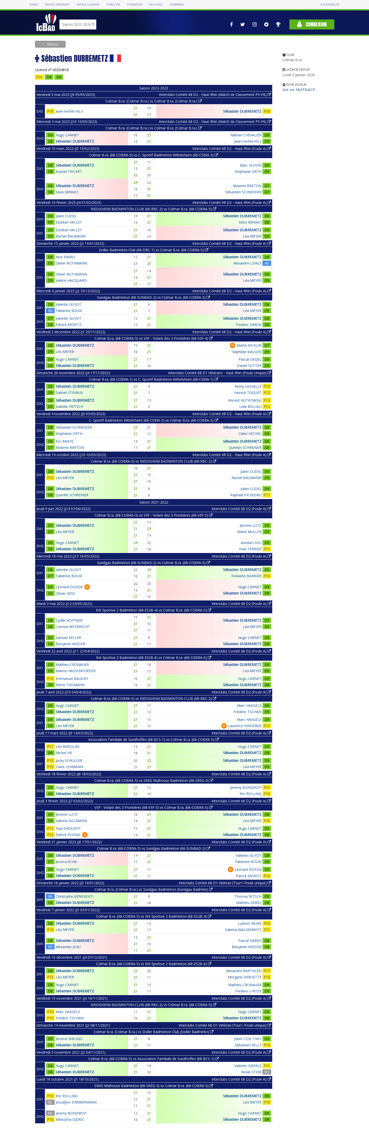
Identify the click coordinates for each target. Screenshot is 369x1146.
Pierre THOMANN (70, 684)
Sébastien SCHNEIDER (243, 192)
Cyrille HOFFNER (69, 620)
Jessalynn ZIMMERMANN (76, 1102)
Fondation (134, 4)
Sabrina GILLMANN (71, 820)
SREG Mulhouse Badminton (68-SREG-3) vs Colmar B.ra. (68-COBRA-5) (153, 1085)
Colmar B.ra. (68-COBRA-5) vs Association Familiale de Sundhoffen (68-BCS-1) (153, 1058)
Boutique (156, 4)
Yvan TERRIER (250, 549)
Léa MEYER (252, 236)
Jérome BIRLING (69, 1038)
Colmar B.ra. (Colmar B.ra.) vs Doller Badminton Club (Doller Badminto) (154, 1031)
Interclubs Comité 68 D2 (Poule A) (241, 508)
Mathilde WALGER (246, 351)
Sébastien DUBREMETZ (242, 111)
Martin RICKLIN (249, 345)
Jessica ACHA (66, 861)
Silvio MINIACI (67, 192)
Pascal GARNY (249, 940)
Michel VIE (64, 752)
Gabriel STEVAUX (69, 392)
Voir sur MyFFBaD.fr (298, 89)
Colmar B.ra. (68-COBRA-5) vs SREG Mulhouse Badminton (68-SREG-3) (153, 780)
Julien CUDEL (66, 216)
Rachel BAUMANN (71, 236)
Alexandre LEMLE (247, 263)
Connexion (312, 24)
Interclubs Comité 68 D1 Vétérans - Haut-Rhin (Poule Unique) (219, 372)
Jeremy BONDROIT (245, 787)
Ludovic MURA (249, 923)
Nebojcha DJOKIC (70, 1119)
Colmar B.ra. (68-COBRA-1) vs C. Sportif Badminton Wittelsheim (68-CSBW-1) (153, 379)
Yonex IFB (113, 4)
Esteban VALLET (69, 222)
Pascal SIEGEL (250, 359)
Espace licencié (88, 4)
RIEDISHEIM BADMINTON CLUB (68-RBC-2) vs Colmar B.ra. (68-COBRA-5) (153, 209)
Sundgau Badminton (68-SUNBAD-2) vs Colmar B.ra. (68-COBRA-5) (153, 297)
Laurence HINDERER (244, 725)
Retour (52, 44)
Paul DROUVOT (68, 828)
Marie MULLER (249, 531)
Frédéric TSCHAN (247, 711)
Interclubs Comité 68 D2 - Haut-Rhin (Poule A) (231, 148)
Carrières (177, 4)
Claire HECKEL (250, 433)
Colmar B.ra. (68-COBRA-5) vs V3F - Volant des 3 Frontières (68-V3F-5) (154, 515)
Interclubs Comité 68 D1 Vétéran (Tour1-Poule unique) (225, 882)
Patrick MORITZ (68, 324)
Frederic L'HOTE (248, 991)
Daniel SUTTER (249, 365)
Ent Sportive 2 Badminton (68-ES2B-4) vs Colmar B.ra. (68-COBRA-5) (153, 610)
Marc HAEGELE (249, 705)
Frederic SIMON (248, 324)
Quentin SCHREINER (245, 447)
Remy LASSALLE (248, 386)
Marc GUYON (250, 165)
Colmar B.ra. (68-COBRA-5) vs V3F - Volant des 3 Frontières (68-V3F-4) (154, 338)
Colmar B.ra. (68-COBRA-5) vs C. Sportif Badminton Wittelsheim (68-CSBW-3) (153, 155)
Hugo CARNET (67, 135)
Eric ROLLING (250, 793)
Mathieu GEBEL (248, 902)
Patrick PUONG (68, 834)
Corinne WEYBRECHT (73, 626)
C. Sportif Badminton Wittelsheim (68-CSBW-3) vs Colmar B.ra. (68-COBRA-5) (153, 420)
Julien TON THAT (247, 1038)
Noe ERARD (65, 257)
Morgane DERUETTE (244, 977)
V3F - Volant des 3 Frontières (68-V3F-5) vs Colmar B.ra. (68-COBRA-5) (154, 807)
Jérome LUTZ (250, 525)
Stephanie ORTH (248, 171)
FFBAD (33, 4)
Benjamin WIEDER (70, 643)
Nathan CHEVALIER (245, 135)
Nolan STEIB (251, 1072)
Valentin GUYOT (68, 304)
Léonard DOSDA (69, 586)
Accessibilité (329, 4)
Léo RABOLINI (67, 746)
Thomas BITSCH (248, 896)
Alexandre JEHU (68, 946)
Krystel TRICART (69, 171)
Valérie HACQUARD (71, 280)
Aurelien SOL (251, 542)
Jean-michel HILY (69, 111)
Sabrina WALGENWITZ (243, 929)
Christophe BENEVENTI (74, 896)
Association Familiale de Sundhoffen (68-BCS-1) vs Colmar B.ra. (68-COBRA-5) (153, 739)
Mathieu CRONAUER (72, 664)
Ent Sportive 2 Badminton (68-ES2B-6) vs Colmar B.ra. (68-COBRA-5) (153, 657)
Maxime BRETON (247, 185)
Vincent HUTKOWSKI (244, 400)
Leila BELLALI (250, 406)
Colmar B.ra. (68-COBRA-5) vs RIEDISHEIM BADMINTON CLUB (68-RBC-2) (153, 461)
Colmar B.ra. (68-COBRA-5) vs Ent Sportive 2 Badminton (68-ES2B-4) (153, 916)
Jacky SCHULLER (69, 760)
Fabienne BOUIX (69, 310)
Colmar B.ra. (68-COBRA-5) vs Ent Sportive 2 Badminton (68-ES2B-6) (153, 963)
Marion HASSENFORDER (76, 670)
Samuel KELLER (68, 637)
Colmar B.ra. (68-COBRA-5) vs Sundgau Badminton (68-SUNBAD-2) (153, 848)
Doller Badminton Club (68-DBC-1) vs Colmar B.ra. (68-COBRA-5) (153, 250)
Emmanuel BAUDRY (72, 678)
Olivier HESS (65, 593)
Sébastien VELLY (248, 1045)
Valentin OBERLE (247, 1065)
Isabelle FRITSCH (69, 406)
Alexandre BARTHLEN (243, 970)
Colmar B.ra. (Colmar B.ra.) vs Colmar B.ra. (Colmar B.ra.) (154, 101)
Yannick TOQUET (247, 392)
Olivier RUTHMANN (71, 263)
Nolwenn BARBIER (246, 575)
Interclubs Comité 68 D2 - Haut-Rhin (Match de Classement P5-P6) (215, 94)
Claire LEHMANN (69, 766)
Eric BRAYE (64, 441)
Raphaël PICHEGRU (245, 495)
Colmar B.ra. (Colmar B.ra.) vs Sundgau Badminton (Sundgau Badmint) (154, 889)
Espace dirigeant (57, 4)
